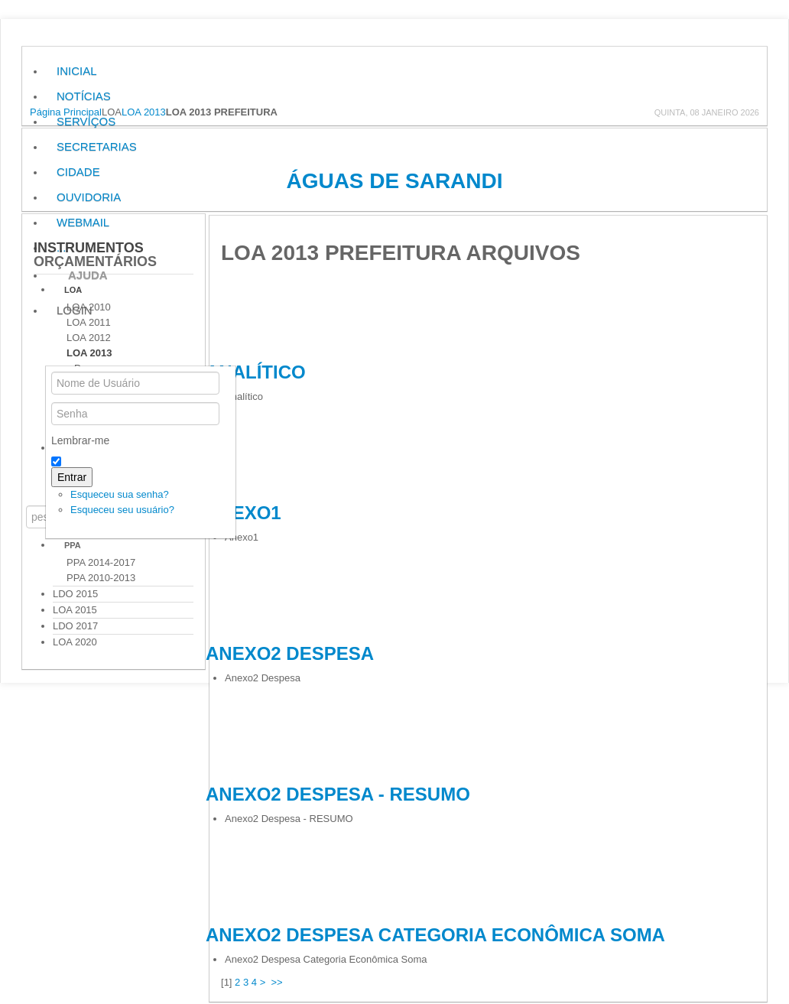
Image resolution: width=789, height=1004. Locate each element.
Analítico (256, 372)
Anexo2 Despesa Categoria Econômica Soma (435, 934)
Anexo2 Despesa (290, 653)
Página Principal (66, 112)
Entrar (71, 477)
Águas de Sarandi (394, 181)
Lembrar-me (80, 440)
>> (278, 982)
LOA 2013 (144, 112)
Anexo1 (243, 512)
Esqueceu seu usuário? (122, 509)
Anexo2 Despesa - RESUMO (338, 794)
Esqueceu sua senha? (119, 494)
